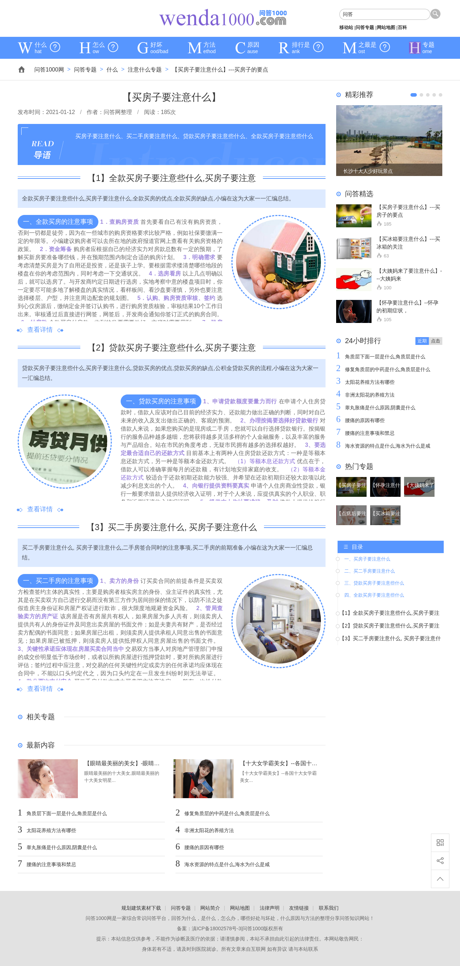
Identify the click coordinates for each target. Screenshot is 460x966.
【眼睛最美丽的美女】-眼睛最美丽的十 (123, 763)
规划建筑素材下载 (141, 908)
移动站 (346, 27)
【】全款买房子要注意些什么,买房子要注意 (171, 178)
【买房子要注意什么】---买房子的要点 (220, 70)
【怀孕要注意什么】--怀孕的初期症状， (407, 306)
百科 (402, 27)
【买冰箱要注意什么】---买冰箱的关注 (408, 243)
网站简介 (210, 908)
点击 (435, 340)
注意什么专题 (145, 70)
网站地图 (386, 27)
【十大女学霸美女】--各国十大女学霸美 (279, 763)
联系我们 (329, 908)
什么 (112, 70)
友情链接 (299, 908)
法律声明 (270, 908)
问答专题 (365, 27)
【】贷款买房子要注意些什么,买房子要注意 (171, 347)
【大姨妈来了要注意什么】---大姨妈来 (409, 275)
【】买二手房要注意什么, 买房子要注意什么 (171, 527)
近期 (422, 340)
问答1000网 (223, 17)
